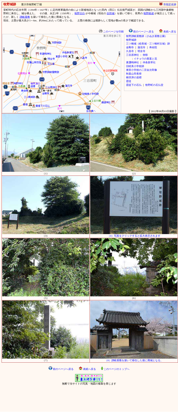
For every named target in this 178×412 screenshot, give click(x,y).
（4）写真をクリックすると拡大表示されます (133, 234)
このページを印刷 (111, 31)
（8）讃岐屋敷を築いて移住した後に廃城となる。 (133, 359)
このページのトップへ (115, 369)
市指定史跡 (167, 4)
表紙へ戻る (167, 31)
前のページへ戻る (141, 31)
